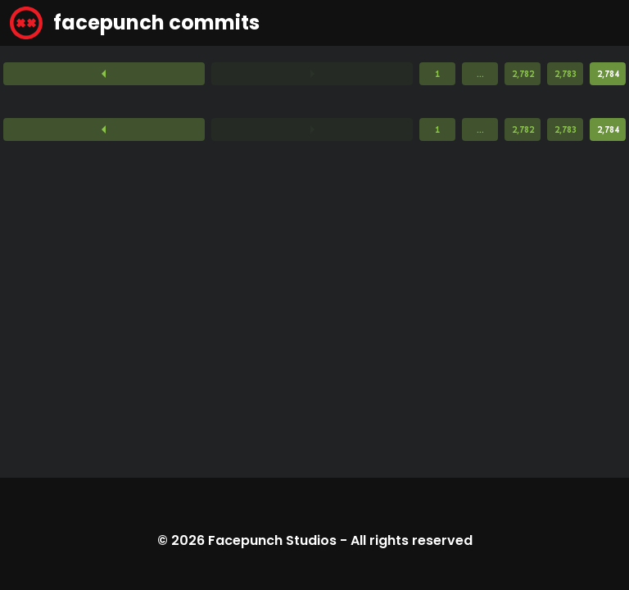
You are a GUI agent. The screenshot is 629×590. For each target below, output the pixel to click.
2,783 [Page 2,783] (565, 73)
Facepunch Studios (272, 540)
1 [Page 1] (437, 73)
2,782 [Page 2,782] (523, 73)
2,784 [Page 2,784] (608, 73)
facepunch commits (135, 23)
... (480, 73)
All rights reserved (412, 540)
